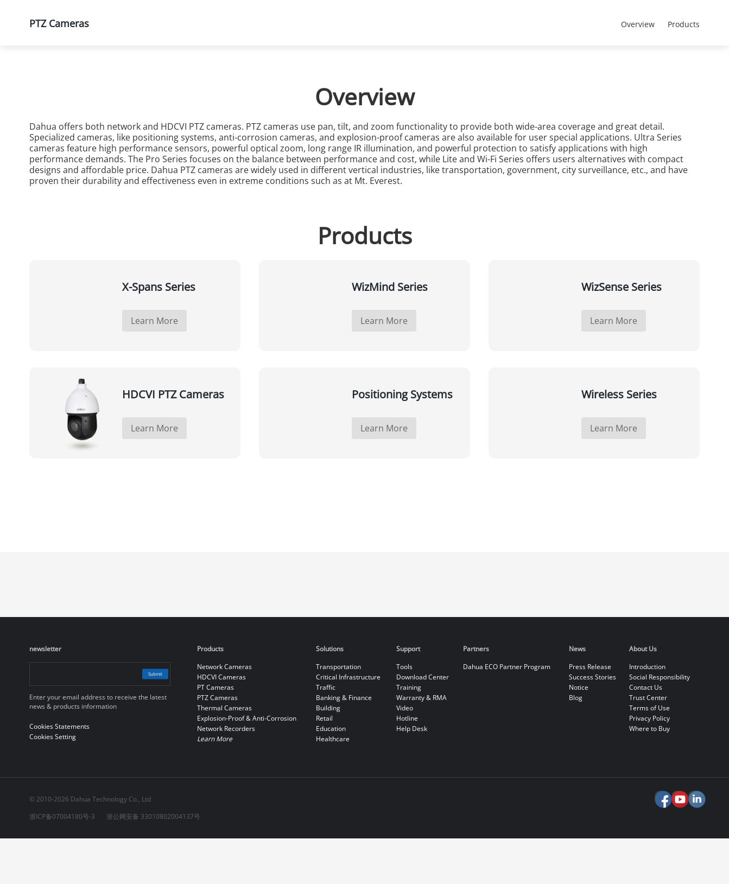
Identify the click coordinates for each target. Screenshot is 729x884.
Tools (404, 712)
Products (113, 74)
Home (45, 74)
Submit (144, 719)
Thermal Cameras (224, 753)
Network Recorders (226, 774)
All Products (192, 74)
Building (328, 753)
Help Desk (411, 774)
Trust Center (648, 743)
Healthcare (333, 784)
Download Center (422, 722)
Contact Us (645, 732)
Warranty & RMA (421, 743)
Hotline (407, 763)
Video (404, 753)
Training (408, 732)
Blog (575, 743)
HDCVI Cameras (221, 722)
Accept (639, 844)
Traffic (325, 732)
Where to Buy (649, 774)
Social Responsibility (659, 722)
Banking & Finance (344, 743)
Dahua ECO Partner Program (506, 712)
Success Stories (592, 722)
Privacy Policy (649, 763)
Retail (324, 763)
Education (331, 774)
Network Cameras (224, 712)
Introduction (647, 712)
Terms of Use (649, 753)
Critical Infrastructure (348, 722)
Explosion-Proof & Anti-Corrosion (246, 763)
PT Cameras (215, 732)
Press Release (590, 712)
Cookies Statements (159, 867)
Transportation (338, 712)
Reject (639, 869)
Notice (578, 732)
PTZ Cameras (278, 74)
